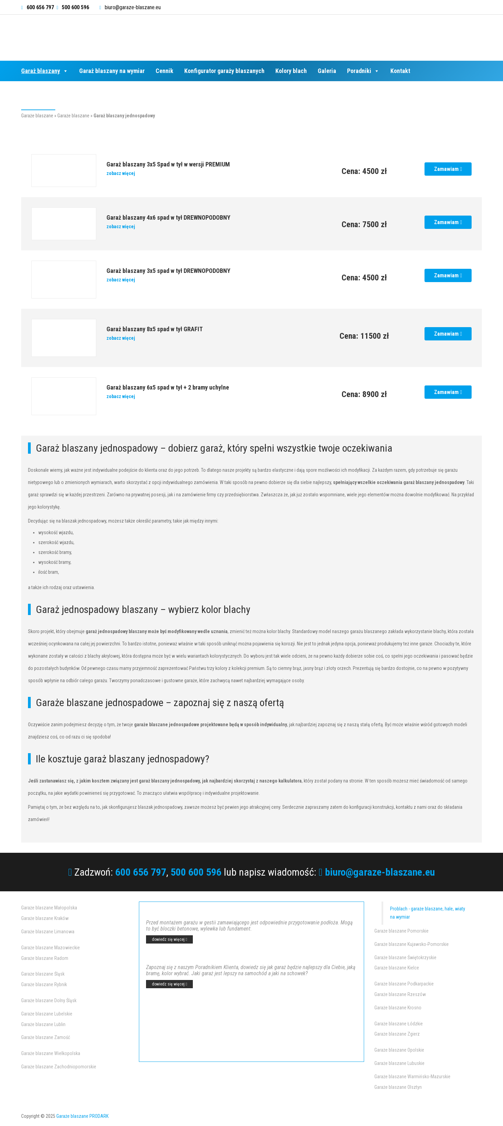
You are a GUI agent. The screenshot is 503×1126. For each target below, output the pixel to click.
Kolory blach (291, 70)
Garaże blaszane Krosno (397, 1007)
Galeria (327, 70)
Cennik (164, 70)
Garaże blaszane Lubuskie (399, 1063)
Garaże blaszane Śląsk (42, 974)
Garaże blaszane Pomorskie (401, 931)
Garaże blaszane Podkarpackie (404, 983)
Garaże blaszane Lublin (43, 1024)
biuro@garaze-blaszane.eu (133, 7)
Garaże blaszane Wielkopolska (50, 1053)
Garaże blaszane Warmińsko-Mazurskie (412, 1076)
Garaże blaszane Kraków (45, 918)
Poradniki (363, 71)
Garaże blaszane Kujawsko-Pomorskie (411, 944)
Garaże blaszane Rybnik (44, 984)
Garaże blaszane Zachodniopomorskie (58, 1066)
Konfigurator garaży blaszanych (224, 70)
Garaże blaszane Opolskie (399, 1050)
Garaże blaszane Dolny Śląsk (48, 1000)
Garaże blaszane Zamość (45, 1037)
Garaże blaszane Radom (44, 958)
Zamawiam (448, 169)
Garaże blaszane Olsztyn (398, 1087)
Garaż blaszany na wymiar (112, 70)
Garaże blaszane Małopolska (49, 907)
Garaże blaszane (37, 115)
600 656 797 (140, 872)
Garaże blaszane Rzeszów (400, 994)
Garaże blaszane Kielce (396, 967)
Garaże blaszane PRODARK (82, 1116)
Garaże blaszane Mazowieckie (50, 947)
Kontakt (400, 70)
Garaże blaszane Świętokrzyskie (405, 957)
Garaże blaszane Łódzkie (398, 1023)
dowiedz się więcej (169, 939)
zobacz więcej (120, 173)
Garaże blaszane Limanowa (47, 931)
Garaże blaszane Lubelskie (46, 1014)
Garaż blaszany (44, 71)
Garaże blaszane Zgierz (397, 1034)
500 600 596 (196, 872)
